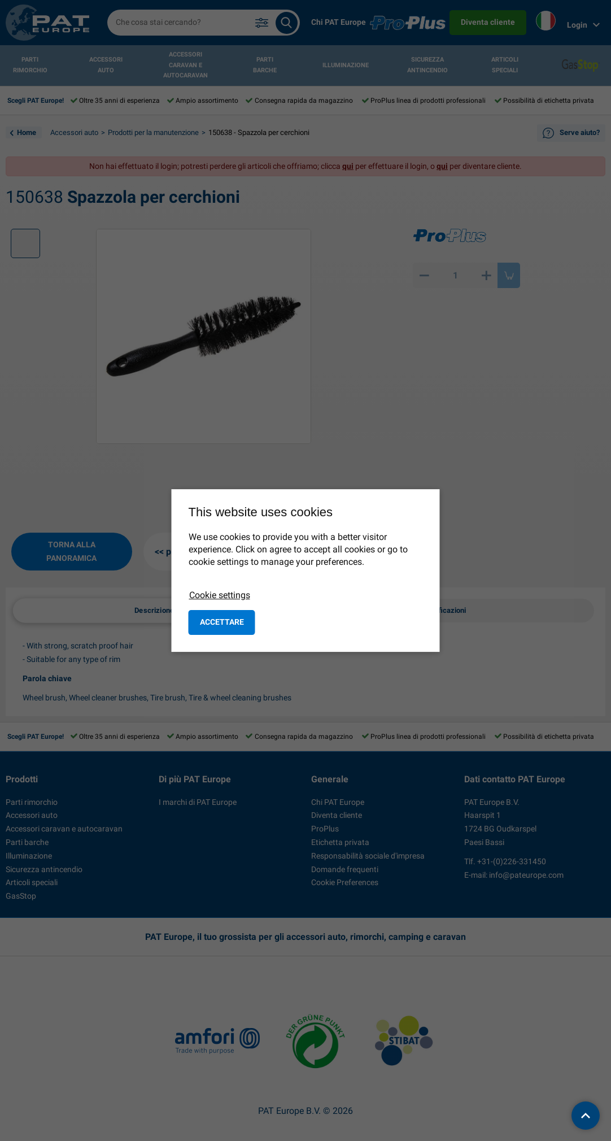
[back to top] (585, 1115)
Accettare (222, 621)
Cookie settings (219, 595)
